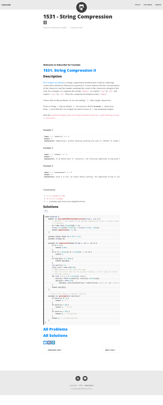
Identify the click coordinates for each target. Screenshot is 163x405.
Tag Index (147, 5)
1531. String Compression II (69, 70)
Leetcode (6, 4)
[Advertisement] (81, 45)
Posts (137, 5)
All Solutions (55, 345)
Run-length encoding (53, 82)
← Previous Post (53, 360)
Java (46, 210)
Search (158, 5)
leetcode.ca (89, 395)
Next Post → (111, 360)
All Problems (55, 339)
